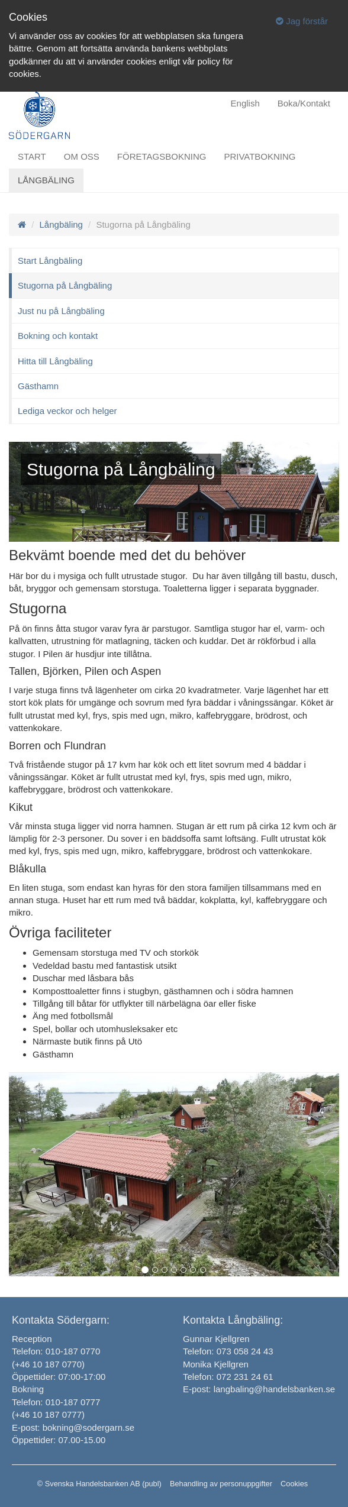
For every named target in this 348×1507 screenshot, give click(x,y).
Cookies (294, 1483)
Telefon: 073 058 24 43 (228, 1351)
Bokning (28, 1389)
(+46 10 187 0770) (48, 1364)
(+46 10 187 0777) (48, 1414)
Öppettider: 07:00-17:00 (58, 1377)
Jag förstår (302, 21)
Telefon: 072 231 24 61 (228, 1377)
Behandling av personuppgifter (221, 1483)
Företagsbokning (162, 156)
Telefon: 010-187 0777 (56, 1402)
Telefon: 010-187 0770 (56, 1351)
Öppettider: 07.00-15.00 (58, 1440)
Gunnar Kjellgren (216, 1339)
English (245, 103)
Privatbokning (259, 156)
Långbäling (46, 180)
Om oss (81, 156)
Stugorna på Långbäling (65, 285)
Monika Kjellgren (216, 1364)
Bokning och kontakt (58, 336)
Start (32, 156)
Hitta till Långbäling (55, 361)
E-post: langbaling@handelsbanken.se (259, 1389)
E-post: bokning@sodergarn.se (73, 1427)
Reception (32, 1339)
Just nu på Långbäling (61, 311)
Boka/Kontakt (304, 103)
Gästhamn (38, 386)
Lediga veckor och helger (67, 411)
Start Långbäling (50, 261)
